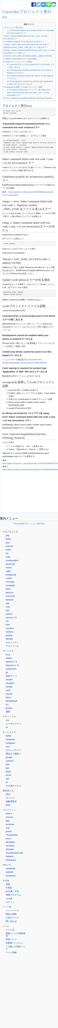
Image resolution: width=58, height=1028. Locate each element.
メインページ (12, 910)
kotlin (8, 550)
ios (7, 553)
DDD (8, 805)
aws (8, 764)
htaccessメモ (12, 665)
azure (8, 775)
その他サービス (13, 786)
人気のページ (12, 917)
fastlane (9, 856)
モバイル (10, 798)
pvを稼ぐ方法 (12, 891)
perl (7, 610)
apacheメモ (11, 661)
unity (8, 557)
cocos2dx (10, 596)
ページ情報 (11, 952)
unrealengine (12, 560)
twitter (9, 736)
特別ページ (11, 939)
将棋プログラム (13, 895)
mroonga (10, 582)
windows (10, 824)
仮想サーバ (11, 676)
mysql (8, 567)
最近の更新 (11, 914)
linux (8, 654)
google (9, 757)
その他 (9, 898)
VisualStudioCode (14, 853)
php (7, 535)
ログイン (10, 902)
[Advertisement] (29, 492)
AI (7, 782)
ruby (8, 607)
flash (8, 589)
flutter (8, 539)
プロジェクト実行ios (34, 523)
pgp (7, 820)
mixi (8, 746)
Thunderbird (12, 835)
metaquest (11, 860)
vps (7, 778)
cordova (10, 632)
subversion (11, 669)
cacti (8, 690)
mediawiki (10, 868)
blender (9, 639)
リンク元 (10, 930)
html (8, 624)
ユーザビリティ (13, 724)
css (7, 720)
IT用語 (9, 888)
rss (7, 621)
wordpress (11, 875)
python (9, 614)
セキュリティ (12, 642)
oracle (9, 578)
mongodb (10, 585)
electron (10, 592)
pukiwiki (9, 872)
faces (8, 697)
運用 (8, 711)
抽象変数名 (11, 801)
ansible (9, 679)
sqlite (8, 571)
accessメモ (11, 617)
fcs (7, 704)
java (8, 542)
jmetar (9, 831)
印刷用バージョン (14, 943)
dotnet (9, 658)
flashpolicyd (11, 701)
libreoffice (10, 842)
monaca (10, 628)
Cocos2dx (10, 12)
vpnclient (10, 845)
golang (9, 635)
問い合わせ (11, 921)
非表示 (30, 24)
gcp (7, 768)
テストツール (12, 646)
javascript (10, 564)
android (9, 546)
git (7, 672)
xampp (9, 686)
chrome (9, 817)
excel (8, 838)
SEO (8, 794)
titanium (9, 600)
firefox (9, 813)
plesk (8, 771)
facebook (10, 739)
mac (8, 828)
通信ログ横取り (13, 754)
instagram (10, 743)
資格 (8, 884)
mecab (9, 694)
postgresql (11, 575)
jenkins (9, 708)
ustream (10, 761)
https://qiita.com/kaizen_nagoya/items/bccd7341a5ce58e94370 (29, 463)
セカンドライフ (13, 750)
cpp (7, 603)
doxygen (10, 849)
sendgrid (10, 683)
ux (7, 727)
